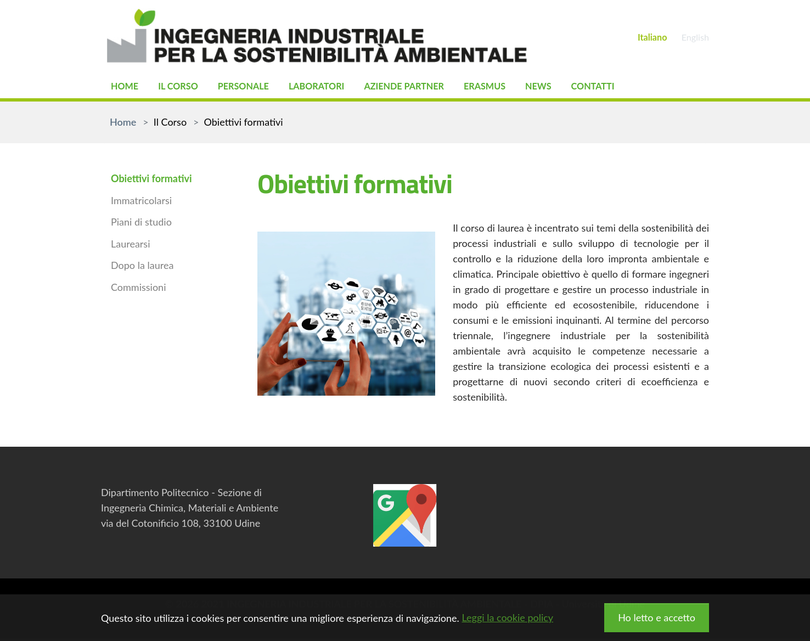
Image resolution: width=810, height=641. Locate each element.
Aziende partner (428, 88)
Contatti (631, 88)
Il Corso (183, 88)
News (572, 88)
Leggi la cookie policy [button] (507, 617)
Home (126, 88)
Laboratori (333, 88)
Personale (253, 88)
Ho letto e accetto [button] (656, 617)
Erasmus (515, 88)
